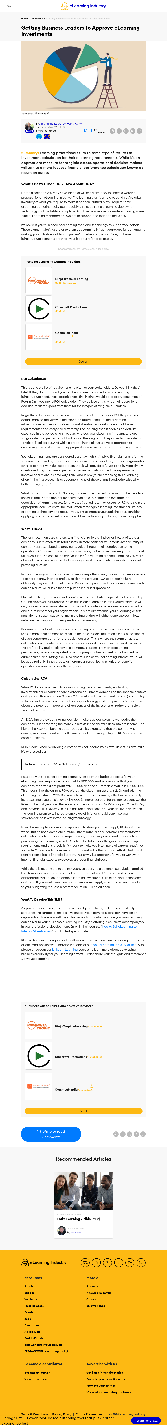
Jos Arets (76, 1232)
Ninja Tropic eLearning (71, 279)
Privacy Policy (61, 1414)
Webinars (30, 1299)
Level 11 (29, 131)
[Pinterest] (129, 1262)
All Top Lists (32, 1331)
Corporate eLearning (70, 1214)
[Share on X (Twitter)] (119, 131)
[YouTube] (118, 1262)
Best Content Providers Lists (43, 1344)
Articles (29, 1286)
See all (83, 361)
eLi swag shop (96, 1306)
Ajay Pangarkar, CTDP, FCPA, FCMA (60, 123)
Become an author (37, 1372)
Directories (31, 1325)
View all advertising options (109, 1392)
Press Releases (34, 1306)
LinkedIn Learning (65, 950)
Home (24, 18)
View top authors (35, 1379)
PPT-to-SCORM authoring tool (46, 1351)
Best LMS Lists (33, 1338)
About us (92, 1286)
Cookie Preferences (89, 1414)
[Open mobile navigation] (6, 6)
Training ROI (37, 18)
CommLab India (66, 333)
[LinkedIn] (107, 1262)
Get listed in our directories (104, 1372)
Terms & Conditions (34, 1414)
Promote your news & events (105, 1379)
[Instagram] (141, 1262)
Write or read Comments (51, 1134)
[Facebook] (85, 1262)
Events (28, 1312)
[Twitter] (96, 1262)
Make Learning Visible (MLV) (78, 1219)
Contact (92, 1299)
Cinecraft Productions (71, 307)
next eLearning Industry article (114, 945)
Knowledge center (98, 1293)
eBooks (29, 1293)
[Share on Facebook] (112, 131)
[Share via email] (132, 131)
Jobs (27, 1318)
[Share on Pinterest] (139, 131)
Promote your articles (100, 1385)
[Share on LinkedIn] (126, 131)
